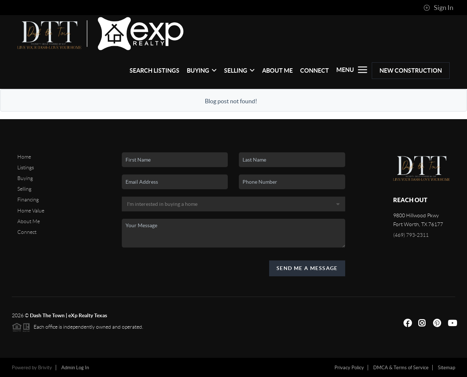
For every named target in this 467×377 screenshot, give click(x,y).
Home (24, 157)
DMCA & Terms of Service (401, 367)
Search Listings (154, 70)
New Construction (411, 70)
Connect (314, 70)
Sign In (438, 7)
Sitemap (446, 367)
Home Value (30, 211)
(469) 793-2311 (411, 235)
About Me (277, 70)
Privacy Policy (349, 367)
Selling (239, 70)
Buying (202, 70)
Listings (25, 167)
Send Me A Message (307, 268)
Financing (28, 200)
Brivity (45, 367)
